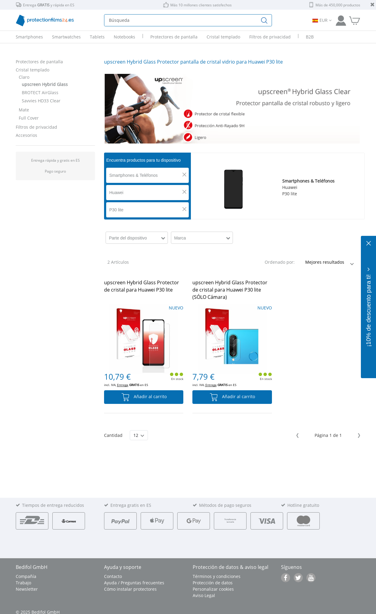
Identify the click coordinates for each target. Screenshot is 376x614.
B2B (310, 37)
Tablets (97, 37)
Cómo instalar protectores (130, 589)
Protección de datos (213, 583)
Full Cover (29, 118)
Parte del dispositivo (128, 238)
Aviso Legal (204, 595)
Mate (24, 110)
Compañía (26, 576)
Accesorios (26, 135)
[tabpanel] (232, 109)
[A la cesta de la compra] (354, 20)
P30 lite (116, 209)
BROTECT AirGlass (40, 92)
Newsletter (27, 589)
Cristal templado (32, 70)
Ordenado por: (280, 262)
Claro (24, 77)
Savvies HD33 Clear (41, 101)
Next (358, 435)
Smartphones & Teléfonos (133, 175)
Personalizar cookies (213, 589)
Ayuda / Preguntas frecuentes (134, 583)
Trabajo (23, 583)
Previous (298, 435)
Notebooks (124, 37)
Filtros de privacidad (36, 127)
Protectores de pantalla (39, 61)
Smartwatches (66, 37)
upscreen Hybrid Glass (45, 84)
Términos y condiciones (216, 576)
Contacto (113, 576)
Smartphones (29, 37)
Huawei (116, 192)
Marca (180, 238)
